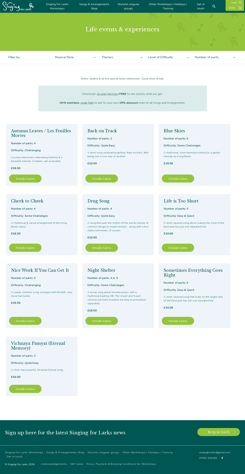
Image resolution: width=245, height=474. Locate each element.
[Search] (214, 6)
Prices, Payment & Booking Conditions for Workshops (121, 464)
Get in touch (201, 6)
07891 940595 (208, 458)
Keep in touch (218, 432)
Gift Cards (76, 464)
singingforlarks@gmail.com (215, 452)
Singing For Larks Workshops (57, 6)
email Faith (87, 103)
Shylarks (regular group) (128, 6)
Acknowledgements (54, 464)
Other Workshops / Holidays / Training (168, 6)
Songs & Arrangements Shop (94, 6)
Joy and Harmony (108, 94)
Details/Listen (25, 178)
